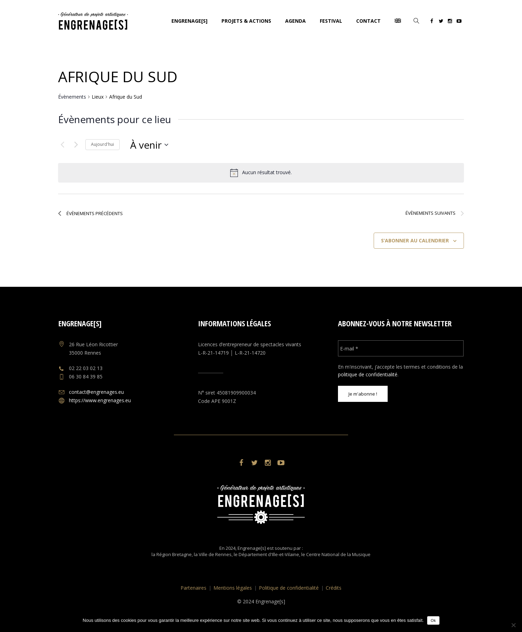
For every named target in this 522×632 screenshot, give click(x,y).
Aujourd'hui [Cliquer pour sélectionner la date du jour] (102, 144)
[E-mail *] (401, 348)
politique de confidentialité (367, 374)
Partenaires (193, 587)
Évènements (72, 96)
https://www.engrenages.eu (100, 400)
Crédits (333, 587)
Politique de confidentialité (289, 587)
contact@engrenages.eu (96, 392)
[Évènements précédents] (62, 145)
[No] (513, 625)
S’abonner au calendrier (415, 240)
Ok (433, 620)
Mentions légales (232, 587)
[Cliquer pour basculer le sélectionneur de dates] (149, 145)
